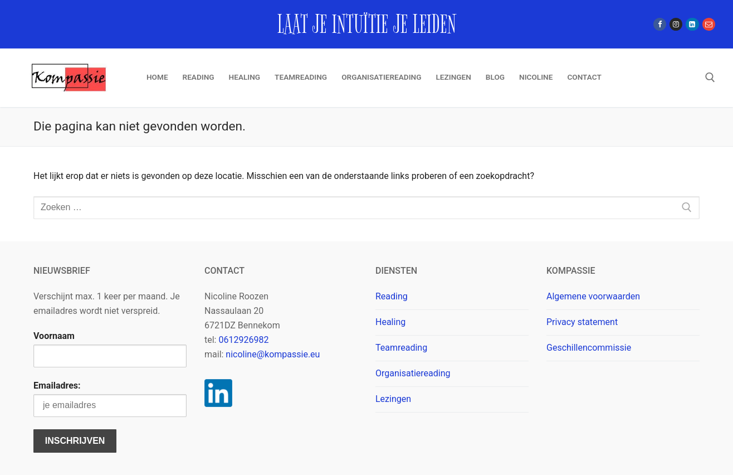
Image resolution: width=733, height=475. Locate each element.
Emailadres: (57, 385)
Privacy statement (582, 322)
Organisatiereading (412, 373)
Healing (390, 322)
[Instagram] (676, 24)
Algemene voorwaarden (593, 296)
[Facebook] (659, 24)
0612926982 (243, 340)
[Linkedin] (692, 24)
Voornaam (54, 336)
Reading (391, 296)
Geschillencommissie (588, 347)
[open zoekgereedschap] (710, 77)
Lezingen (393, 399)
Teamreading (401, 347)
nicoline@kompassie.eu (273, 354)
